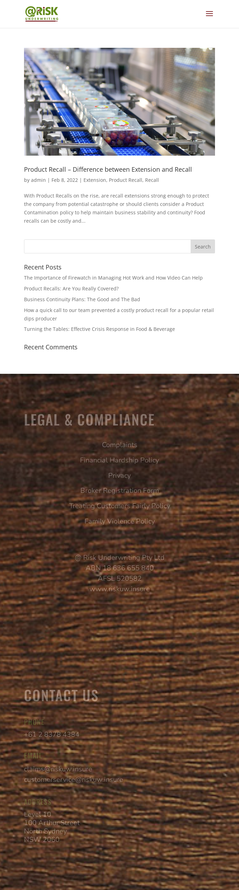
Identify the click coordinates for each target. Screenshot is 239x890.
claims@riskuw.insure (58, 769)
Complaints (119, 445)
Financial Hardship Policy (119, 460)
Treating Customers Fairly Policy (119, 506)
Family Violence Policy (120, 521)
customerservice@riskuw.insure (73, 779)
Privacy (119, 475)
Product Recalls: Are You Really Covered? (71, 288)
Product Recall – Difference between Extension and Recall (108, 169)
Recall (152, 180)
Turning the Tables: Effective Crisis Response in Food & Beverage (99, 329)
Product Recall (125, 180)
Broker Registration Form (119, 490)
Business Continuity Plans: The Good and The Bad (82, 299)
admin (38, 180)
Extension (94, 180)
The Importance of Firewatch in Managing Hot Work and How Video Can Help (114, 277)
